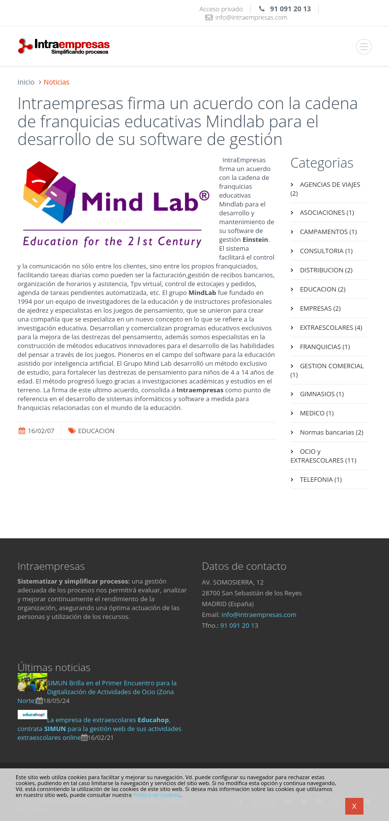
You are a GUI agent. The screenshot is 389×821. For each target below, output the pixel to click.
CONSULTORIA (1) (326, 250)
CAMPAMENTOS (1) (328, 231)
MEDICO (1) (316, 413)
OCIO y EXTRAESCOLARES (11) (324, 456)
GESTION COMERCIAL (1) (327, 370)
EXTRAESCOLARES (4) (330, 327)
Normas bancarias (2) (331, 432)
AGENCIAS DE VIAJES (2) (325, 189)
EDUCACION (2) (322, 289)
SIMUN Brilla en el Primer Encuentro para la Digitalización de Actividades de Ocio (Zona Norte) (97, 691)
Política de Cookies (156, 794)
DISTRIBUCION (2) (326, 269)
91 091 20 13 (239, 625)
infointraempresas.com (259, 614)
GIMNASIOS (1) (321, 393)
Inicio (26, 82)
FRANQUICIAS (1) (324, 346)
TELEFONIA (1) (320, 479)
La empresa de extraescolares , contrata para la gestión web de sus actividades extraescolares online (99, 728)
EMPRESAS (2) (320, 308)
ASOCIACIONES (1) (326, 212)
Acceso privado (221, 8)
